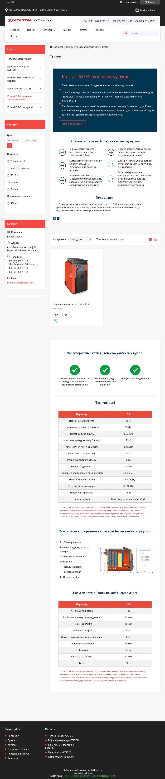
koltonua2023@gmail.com (20, 282)
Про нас (31, 30)
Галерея (99, 30)
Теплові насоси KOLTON (19, 59)
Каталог (48, 30)
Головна (14, 30)
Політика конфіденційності (102, 776)
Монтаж (67, 30)
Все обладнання (72, 123)
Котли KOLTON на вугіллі (20, 107)
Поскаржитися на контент (77, 776)
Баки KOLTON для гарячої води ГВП (20, 79)
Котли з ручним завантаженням (83, 47)
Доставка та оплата (18, 749)
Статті (83, 30)
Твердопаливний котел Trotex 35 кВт (71, 304)
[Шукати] (126, 33)
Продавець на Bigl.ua (82, 773)
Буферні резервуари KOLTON (18, 68)
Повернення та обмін (19, 753)
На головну (13, 736)
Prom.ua (98, 770)
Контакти (13, 758)
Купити (55, 320)
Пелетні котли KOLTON (19, 88)
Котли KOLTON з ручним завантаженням (19, 98)
